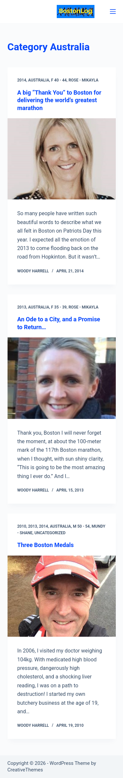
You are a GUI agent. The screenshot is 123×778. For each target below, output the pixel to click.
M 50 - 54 (81, 526)
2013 (21, 307)
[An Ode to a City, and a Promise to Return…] (62, 378)
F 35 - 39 (59, 307)
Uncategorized (50, 533)
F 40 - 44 (59, 80)
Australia (38, 80)
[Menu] (113, 11)
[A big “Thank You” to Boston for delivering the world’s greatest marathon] (62, 159)
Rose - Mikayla (83, 80)
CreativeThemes (25, 770)
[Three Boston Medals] (62, 596)
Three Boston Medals (45, 544)
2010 (21, 526)
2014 (21, 80)
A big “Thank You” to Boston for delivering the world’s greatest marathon (59, 100)
